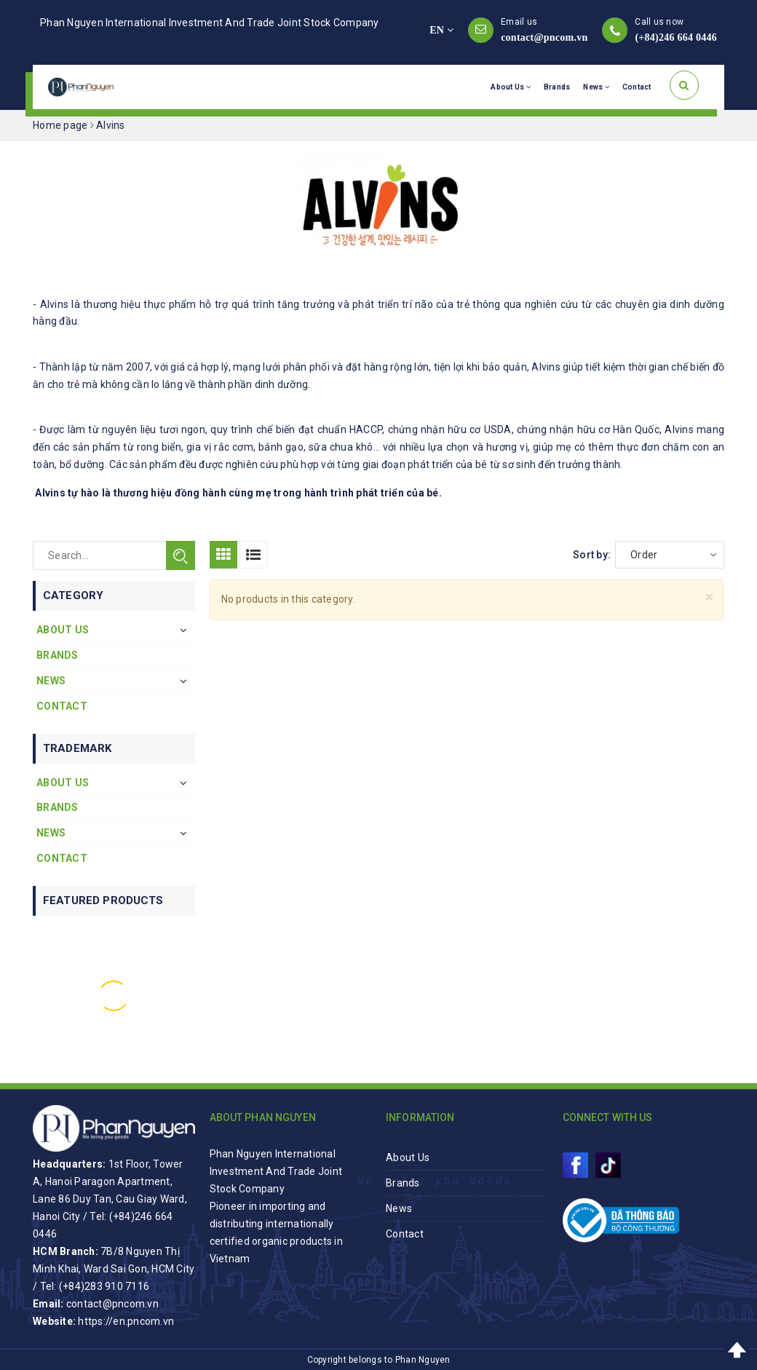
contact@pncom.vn (544, 37)
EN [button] (441, 30)
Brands (557, 87)
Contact (636, 87)
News (596, 87)
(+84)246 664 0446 (676, 37)
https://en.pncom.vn (126, 1321)
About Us (511, 87)
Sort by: (592, 555)
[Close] (709, 597)
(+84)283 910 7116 (104, 1286)
